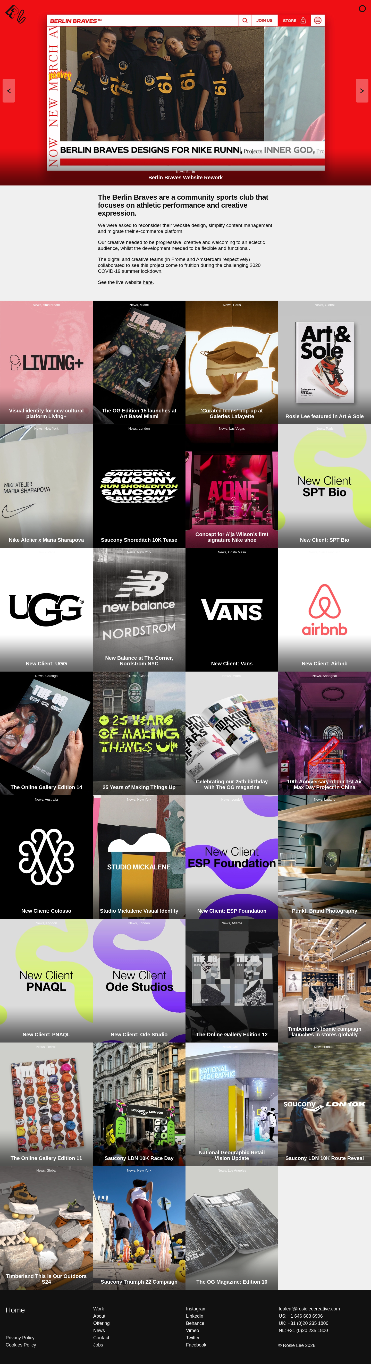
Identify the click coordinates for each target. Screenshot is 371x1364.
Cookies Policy (21, 1345)
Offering (101, 1323)
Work (98, 1308)
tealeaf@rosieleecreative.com (309, 1308)
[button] (362, 8)
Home (15, 1310)
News (99, 1330)
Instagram (196, 1308)
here (148, 282)
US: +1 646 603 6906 (301, 1316)
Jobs (98, 1345)
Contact (101, 1337)
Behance (195, 1323)
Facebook (196, 1345)
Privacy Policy (20, 1337)
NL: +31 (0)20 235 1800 (303, 1330)
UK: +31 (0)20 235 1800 (303, 1323)
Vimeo (192, 1330)
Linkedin (194, 1316)
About (99, 1316)
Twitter (193, 1337)
